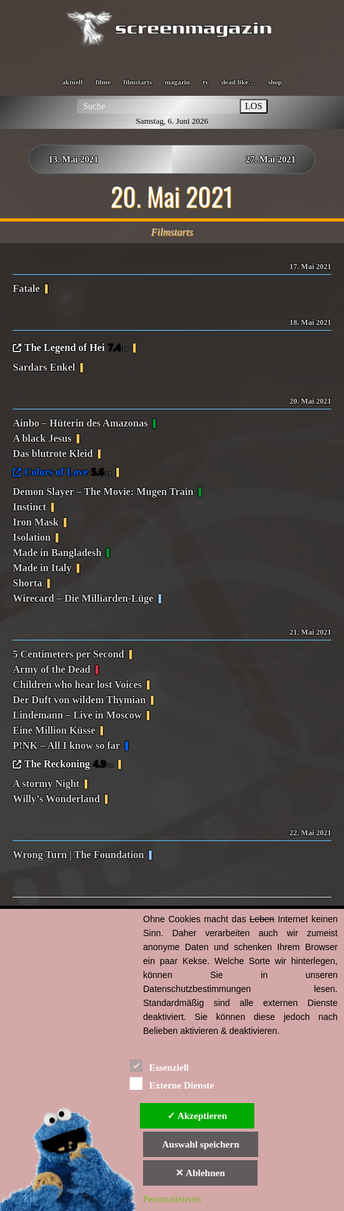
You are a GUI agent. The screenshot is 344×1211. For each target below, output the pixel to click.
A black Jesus (42, 438)
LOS (253, 106)
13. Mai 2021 (73, 159)
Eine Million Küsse (54, 730)
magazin (177, 82)
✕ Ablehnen (200, 1173)
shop (275, 82)
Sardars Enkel (44, 367)
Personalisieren (172, 1199)
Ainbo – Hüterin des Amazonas (80, 423)
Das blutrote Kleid (53, 453)
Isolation (32, 537)
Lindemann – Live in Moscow (77, 715)
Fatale (26, 288)
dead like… (238, 82)
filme (103, 82)
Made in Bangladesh (57, 552)
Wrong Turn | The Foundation (78, 854)
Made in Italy (42, 567)
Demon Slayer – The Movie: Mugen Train (103, 491)
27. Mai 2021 (270, 159)
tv (206, 82)
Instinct (29, 506)
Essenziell (159, 1065)
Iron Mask (35, 522)
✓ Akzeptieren (197, 1116)
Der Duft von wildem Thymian (79, 699)
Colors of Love (67, 473)
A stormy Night (46, 783)
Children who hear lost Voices (77, 684)
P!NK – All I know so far (66, 745)
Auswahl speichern (200, 1144)
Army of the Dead (51, 669)
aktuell (72, 82)
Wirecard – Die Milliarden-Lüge (83, 598)
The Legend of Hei (76, 348)
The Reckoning (68, 765)
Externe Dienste (172, 1083)
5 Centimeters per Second (68, 654)
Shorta (27, 583)
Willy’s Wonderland (56, 798)
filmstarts (137, 82)
